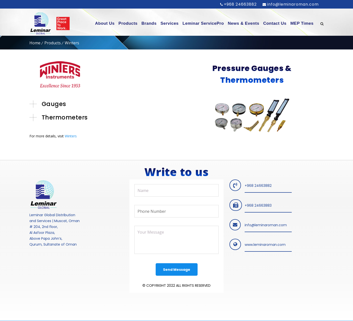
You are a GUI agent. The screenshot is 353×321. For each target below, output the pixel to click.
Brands (149, 23)
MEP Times (302, 23)
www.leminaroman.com (265, 244)
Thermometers (65, 117)
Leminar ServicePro (203, 23)
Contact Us (275, 23)
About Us (105, 23)
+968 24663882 (240, 4)
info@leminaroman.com (292, 4)
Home (34, 43)
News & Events (243, 23)
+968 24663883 (258, 205)
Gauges (54, 104)
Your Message (176, 240)
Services (170, 23)
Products (128, 23)
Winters (71, 136)
